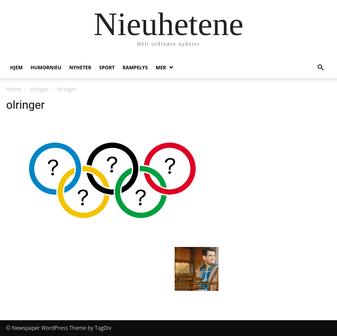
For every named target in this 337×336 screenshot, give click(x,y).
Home (13, 89)
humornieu (46, 67)
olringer (39, 89)
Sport (107, 67)
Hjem (16, 67)
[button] (320, 68)
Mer (161, 67)
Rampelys (134, 67)
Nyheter (80, 67)
